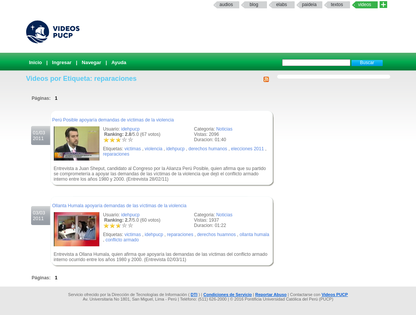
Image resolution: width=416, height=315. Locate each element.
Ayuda (118, 62)
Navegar (91, 62)
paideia (309, 4)
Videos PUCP (335, 294)
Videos (364, 4)
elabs (281, 4)
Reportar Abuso (271, 294)
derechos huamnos (216, 234)
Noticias (224, 129)
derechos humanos (207, 148)
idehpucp (130, 129)
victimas (132, 148)
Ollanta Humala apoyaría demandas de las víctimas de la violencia (119, 205)
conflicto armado (122, 240)
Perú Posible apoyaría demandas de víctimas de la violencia (113, 120)
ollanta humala (254, 234)
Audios (226, 4)
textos (337, 4)
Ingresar (61, 62)
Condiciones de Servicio (227, 294)
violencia (154, 148)
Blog (254, 4)
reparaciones (116, 154)
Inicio (35, 62)
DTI (194, 294)
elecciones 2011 (247, 148)
